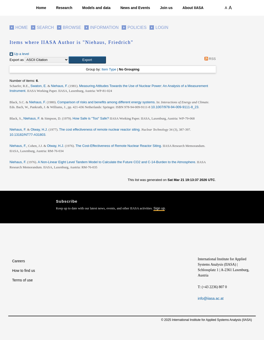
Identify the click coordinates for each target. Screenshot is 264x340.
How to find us (23, 270)
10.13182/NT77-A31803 (27, 135)
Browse (72, 27)
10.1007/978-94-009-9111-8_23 (175, 107)
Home (41, 8)
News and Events (135, 8)
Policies (137, 27)
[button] (87, 60)
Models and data (96, 8)
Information (104, 27)
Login (161, 27)
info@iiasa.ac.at (211, 298)
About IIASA (193, 8)
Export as (17, 60)
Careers (18, 261)
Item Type (109, 69)
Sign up (159, 208)
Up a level (19, 54)
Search (45, 27)
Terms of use (22, 280)
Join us (166, 8)
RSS (209, 59)
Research (64, 8)
